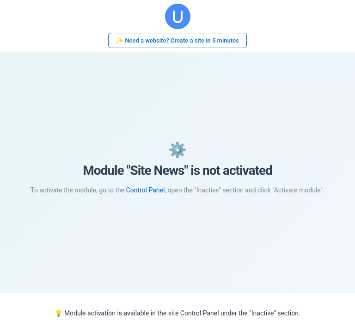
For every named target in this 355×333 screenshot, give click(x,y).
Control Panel (145, 190)
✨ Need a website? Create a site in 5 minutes (177, 40)
